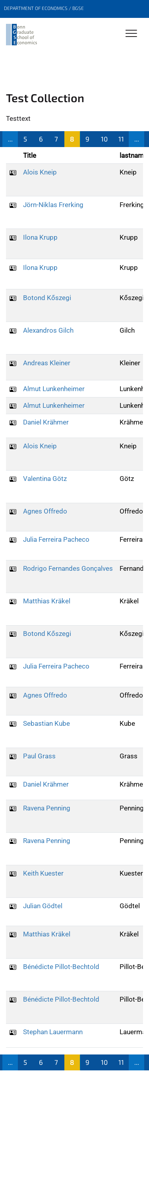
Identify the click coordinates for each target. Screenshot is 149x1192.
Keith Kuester (43, 873)
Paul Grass (39, 756)
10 (104, 139)
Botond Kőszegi (47, 298)
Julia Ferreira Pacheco (56, 539)
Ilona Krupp (40, 237)
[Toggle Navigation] (131, 34)
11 (121, 139)
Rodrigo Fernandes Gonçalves (68, 568)
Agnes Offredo (45, 511)
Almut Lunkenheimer (54, 389)
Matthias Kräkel (46, 601)
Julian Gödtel (42, 906)
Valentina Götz (45, 479)
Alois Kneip (40, 172)
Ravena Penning (46, 808)
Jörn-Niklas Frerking (53, 205)
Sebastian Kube (46, 723)
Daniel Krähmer (46, 422)
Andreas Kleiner (46, 363)
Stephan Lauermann (53, 1032)
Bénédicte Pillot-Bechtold (61, 967)
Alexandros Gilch (48, 330)
